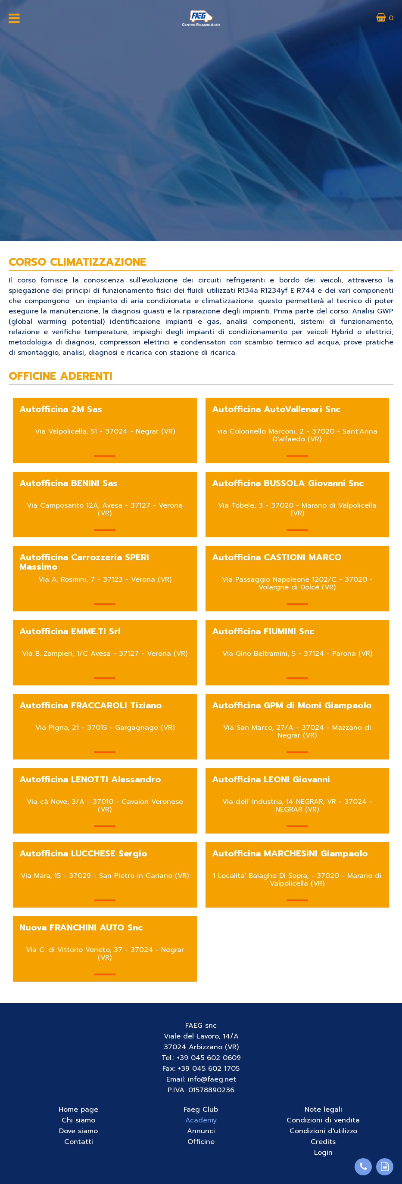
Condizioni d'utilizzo (323, 1131)
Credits (323, 1142)
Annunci (201, 1131)
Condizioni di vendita (323, 1120)
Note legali (323, 1109)
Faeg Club (201, 1109)
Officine (201, 1142)
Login (323, 1152)
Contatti (78, 1142)
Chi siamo (78, 1120)
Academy (201, 1120)
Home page (78, 1109)
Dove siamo (78, 1131)
